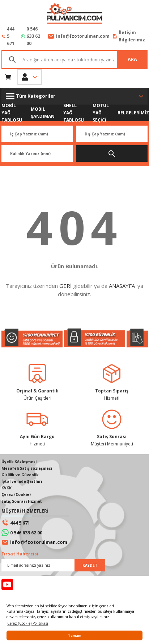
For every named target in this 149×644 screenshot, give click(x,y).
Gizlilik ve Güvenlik (20, 474)
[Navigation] (74, 96)
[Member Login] (29, 77)
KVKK (6, 487)
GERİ (65, 285)
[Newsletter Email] (53, 565)
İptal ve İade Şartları (21, 481)
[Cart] (7, 76)
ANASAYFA (122, 285)
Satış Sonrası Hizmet (21, 501)
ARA (132, 59)
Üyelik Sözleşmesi (19, 461)
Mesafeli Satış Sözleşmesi (26, 468)
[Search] (74, 59)
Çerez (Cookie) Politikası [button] (27, 623)
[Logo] (74, 14)
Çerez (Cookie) (16, 494)
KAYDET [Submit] (90, 565)
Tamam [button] (74, 635)
